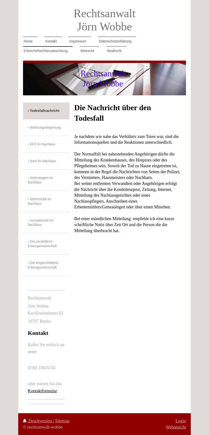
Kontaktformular (42, 391)
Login (181, 420)
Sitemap (62, 420)
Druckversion (38, 420)
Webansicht (176, 427)
